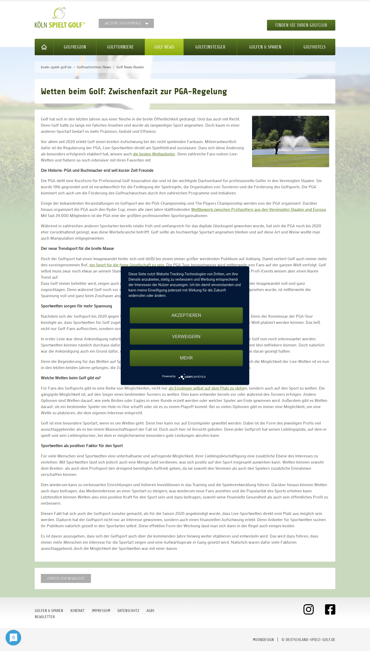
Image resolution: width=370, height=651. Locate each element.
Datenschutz (128, 610)
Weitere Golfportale (123, 23)
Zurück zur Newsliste (66, 578)
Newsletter (45, 617)
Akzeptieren (186, 315)
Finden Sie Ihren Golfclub (301, 25)
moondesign (263, 639)
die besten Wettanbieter (154, 153)
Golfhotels (314, 47)
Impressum (101, 610)
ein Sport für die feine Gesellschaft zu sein (126, 264)
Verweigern (186, 336)
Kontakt (77, 610)
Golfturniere (120, 47)
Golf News (164, 47)
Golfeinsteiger (210, 47)
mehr (186, 358)
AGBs (150, 610)
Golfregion (75, 47)
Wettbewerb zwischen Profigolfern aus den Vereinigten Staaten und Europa (258, 209)
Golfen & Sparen (265, 47)
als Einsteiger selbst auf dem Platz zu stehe (207, 388)
